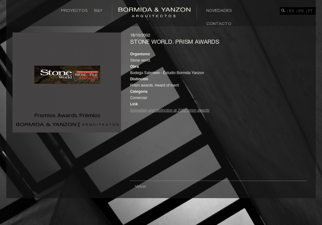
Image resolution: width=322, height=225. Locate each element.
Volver (140, 186)
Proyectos (74, 10)
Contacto (218, 23)
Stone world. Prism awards (174, 41)
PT (310, 11)
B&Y (98, 10)
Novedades (219, 10)
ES (291, 11)
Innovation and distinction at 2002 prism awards (169, 110)
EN (301, 11)
